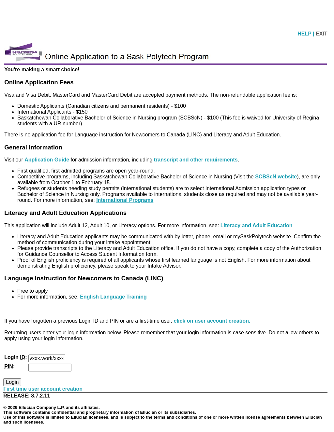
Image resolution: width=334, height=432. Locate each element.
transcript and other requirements (196, 159)
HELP (305, 33)
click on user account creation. (212, 321)
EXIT (321, 33)
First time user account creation (43, 389)
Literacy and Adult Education (256, 225)
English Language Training (113, 297)
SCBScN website (276, 176)
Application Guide (47, 159)
